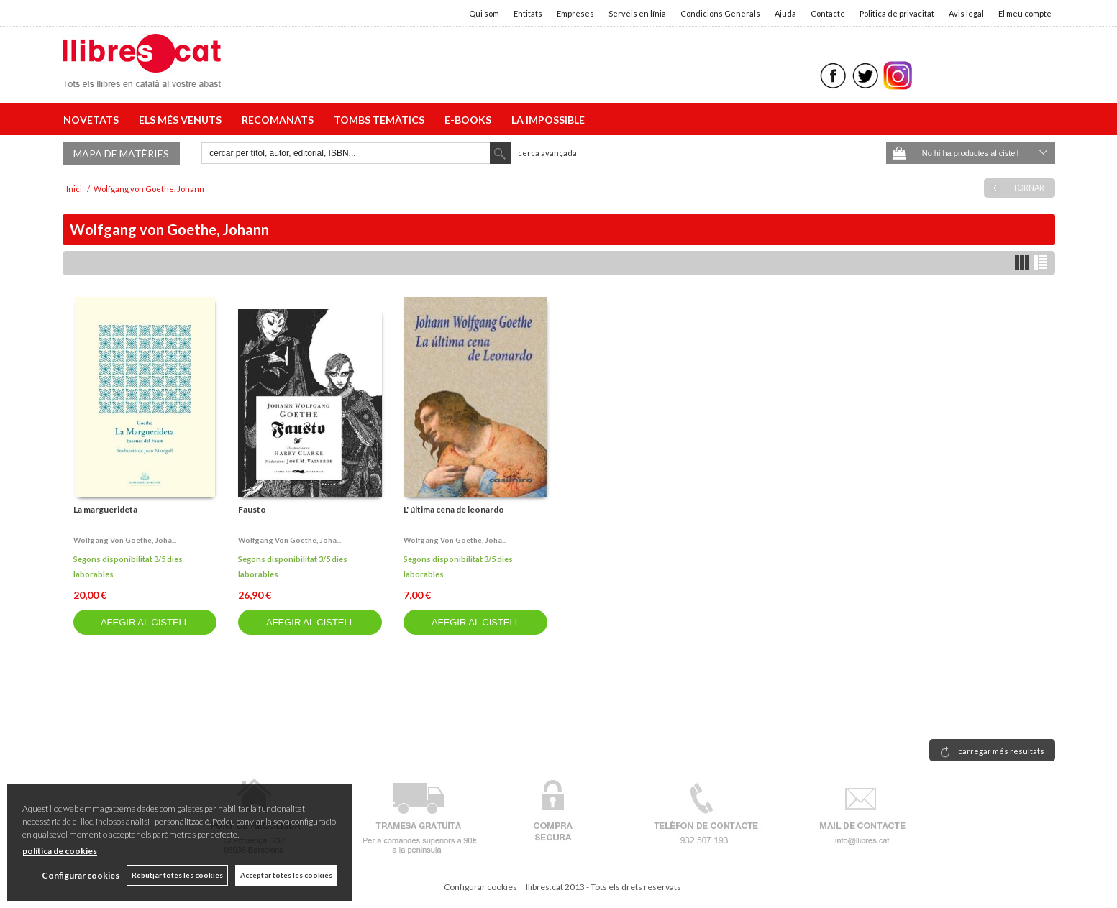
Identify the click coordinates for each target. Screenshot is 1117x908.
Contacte (828, 13)
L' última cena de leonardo (454, 509)
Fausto (252, 509)
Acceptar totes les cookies (286, 875)
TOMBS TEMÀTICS (381, 120)
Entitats (528, 13)
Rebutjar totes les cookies (177, 875)
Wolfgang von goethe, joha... (124, 540)
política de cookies (59, 850)
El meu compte (1025, 13)
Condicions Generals (720, 13)
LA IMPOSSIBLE (548, 120)
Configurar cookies (481, 886)
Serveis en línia (637, 13)
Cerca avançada (547, 152)
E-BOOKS (470, 120)
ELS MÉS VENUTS (182, 120)
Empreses (575, 13)
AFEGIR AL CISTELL (145, 622)
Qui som (484, 13)
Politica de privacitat (897, 13)
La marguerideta (105, 509)
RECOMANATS (280, 120)
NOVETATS (93, 120)
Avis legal (966, 13)
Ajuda (785, 13)
